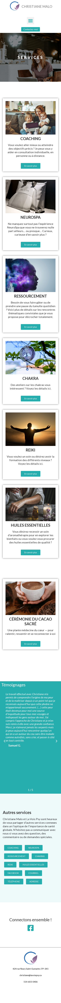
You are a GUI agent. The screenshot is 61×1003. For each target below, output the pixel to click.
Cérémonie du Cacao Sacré (30, 621)
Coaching (30, 138)
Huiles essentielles (30, 525)
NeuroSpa (31, 217)
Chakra (30, 378)
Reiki (30, 450)
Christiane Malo (37, 6)
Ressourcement (30, 296)
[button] (30, 20)
